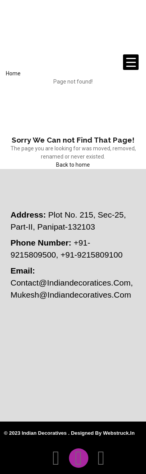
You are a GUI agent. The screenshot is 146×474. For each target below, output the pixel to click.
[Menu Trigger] (131, 62)
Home (13, 73)
